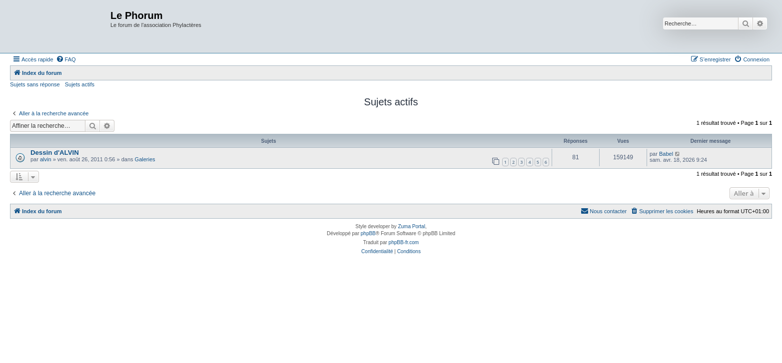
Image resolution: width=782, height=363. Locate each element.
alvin (45, 159)
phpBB (368, 233)
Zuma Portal (411, 226)
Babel (666, 154)
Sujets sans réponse (35, 84)
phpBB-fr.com (404, 242)
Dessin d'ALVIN (54, 152)
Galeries (145, 159)
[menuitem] (66, 59)
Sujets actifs (79, 84)
